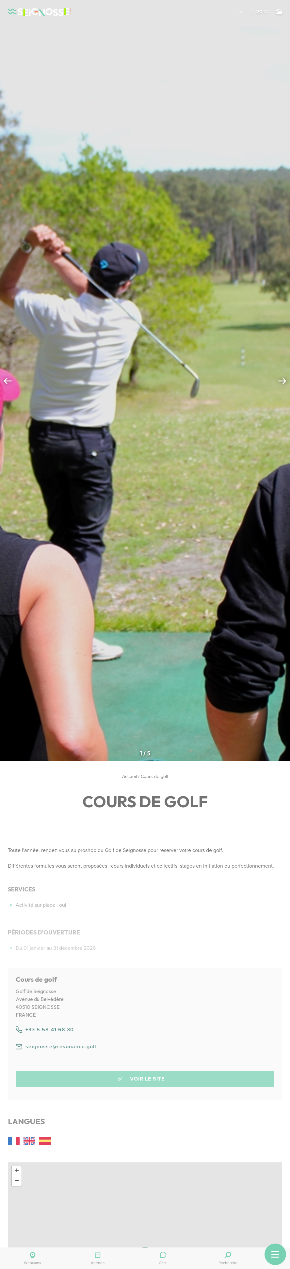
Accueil (129, 776)
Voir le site (141, 1078)
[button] (236, 11)
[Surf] (279, 11)
